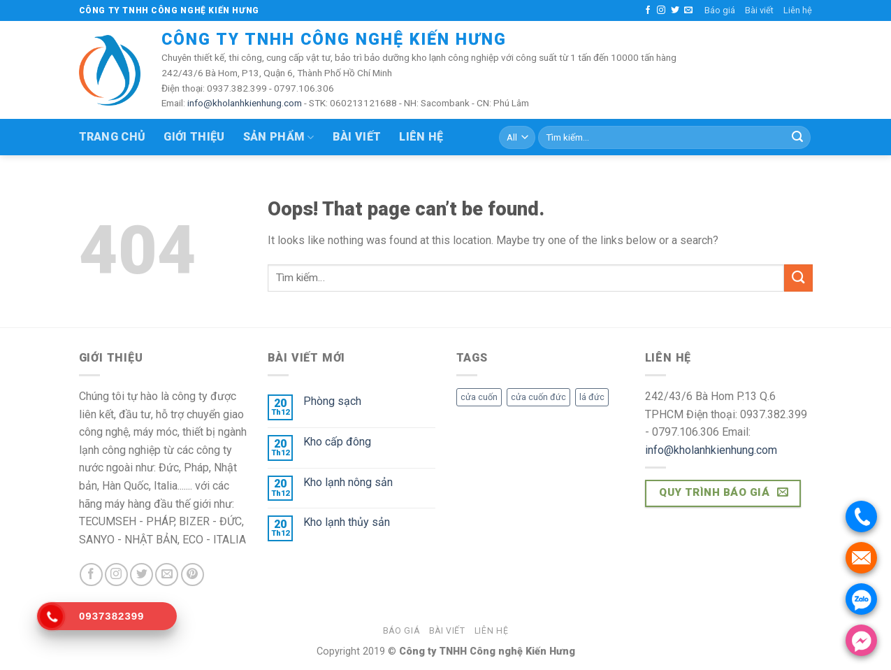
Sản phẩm (278, 137)
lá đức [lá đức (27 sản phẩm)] (591, 397)
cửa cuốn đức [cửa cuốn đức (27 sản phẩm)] (538, 397)
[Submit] (797, 138)
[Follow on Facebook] (648, 10)
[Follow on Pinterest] (192, 574)
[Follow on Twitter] (675, 10)
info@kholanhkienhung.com (244, 102)
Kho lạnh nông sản (348, 482)
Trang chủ (112, 136)
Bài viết (759, 10)
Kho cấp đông (337, 441)
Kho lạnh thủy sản (346, 522)
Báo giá (719, 10)
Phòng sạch (332, 401)
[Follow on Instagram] (661, 10)
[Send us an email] (688, 10)
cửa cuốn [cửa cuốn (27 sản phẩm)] (479, 397)
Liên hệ (797, 10)
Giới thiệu (194, 136)
